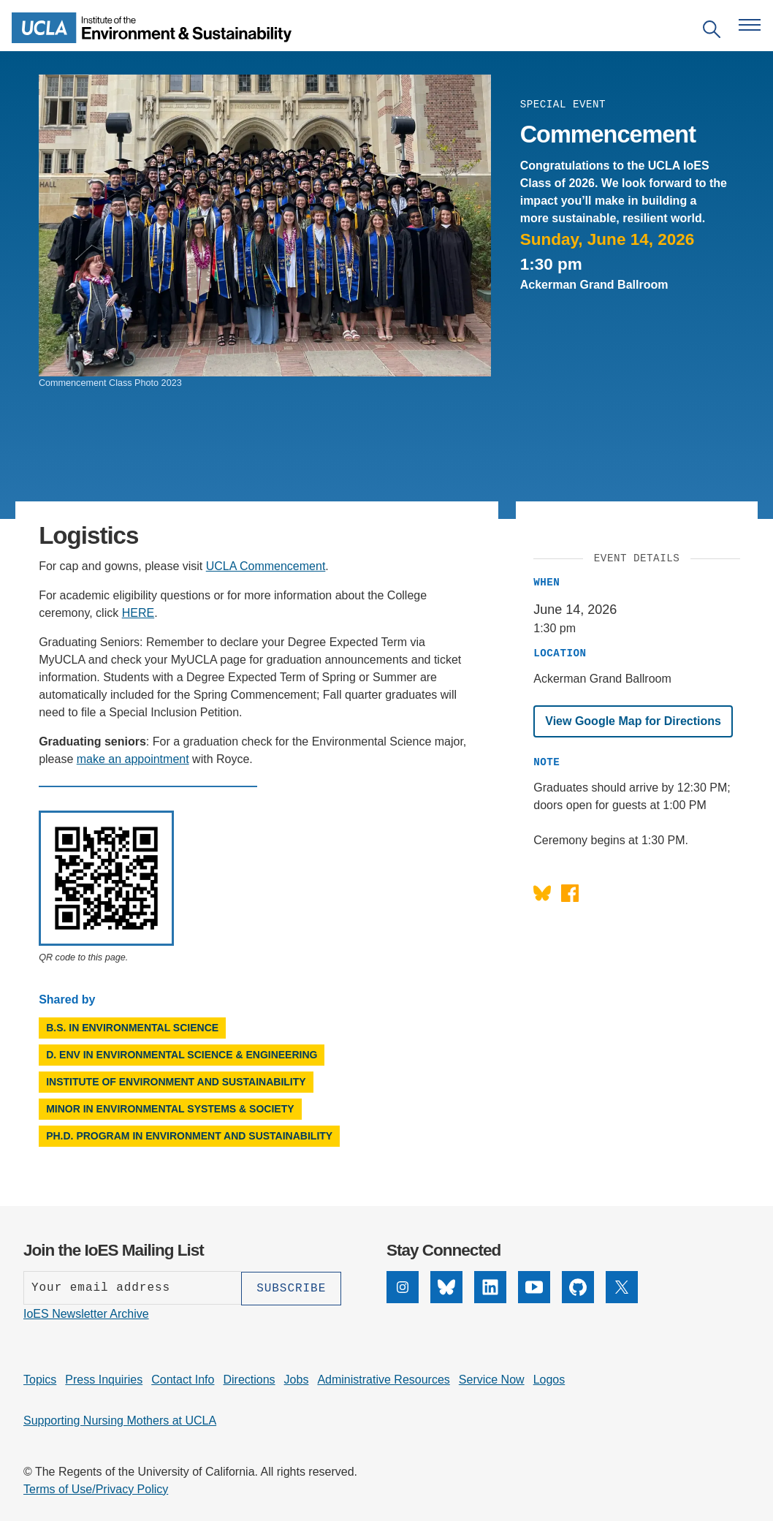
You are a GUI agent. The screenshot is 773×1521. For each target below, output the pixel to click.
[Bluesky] (446, 1287)
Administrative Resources (383, 1379)
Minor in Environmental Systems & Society (170, 1109)
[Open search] (711, 32)
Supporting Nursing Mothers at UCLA (119, 1420)
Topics (39, 1379)
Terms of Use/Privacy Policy (95, 1488)
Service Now (492, 1379)
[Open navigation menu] (749, 24)
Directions (249, 1379)
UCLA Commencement (266, 566)
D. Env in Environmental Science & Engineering (181, 1055)
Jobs (296, 1379)
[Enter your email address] (132, 1288)
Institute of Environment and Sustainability (175, 1082)
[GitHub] (578, 1287)
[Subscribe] (291, 1288)
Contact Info (182, 1379)
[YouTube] (534, 1287)
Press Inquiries (103, 1379)
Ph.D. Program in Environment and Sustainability (189, 1136)
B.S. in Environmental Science (132, 1027)
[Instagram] (402, 1287)
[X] (622, 1287)
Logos (549, 1379)
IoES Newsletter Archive (86, 1313)
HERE (138, 613)
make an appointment (133, 759)
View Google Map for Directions (633, 721)
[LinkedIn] (490, 1287)
